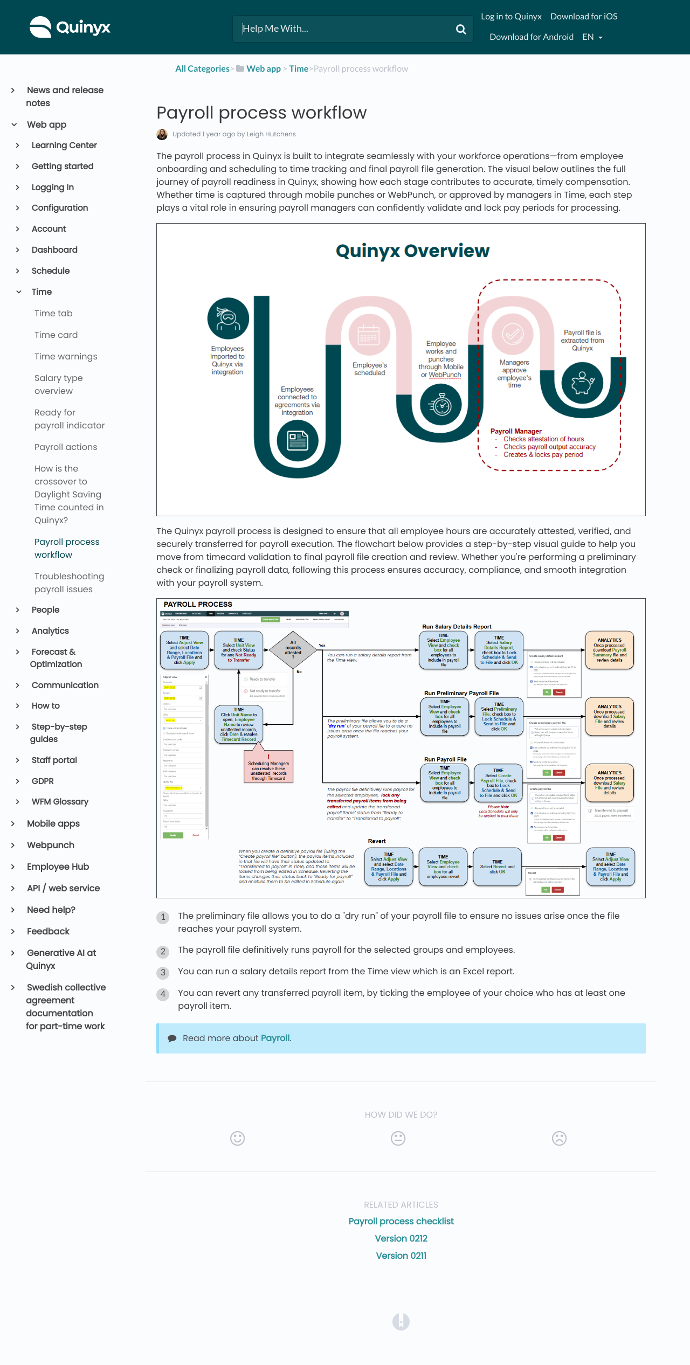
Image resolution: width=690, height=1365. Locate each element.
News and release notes (65, 96)
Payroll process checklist (401, 1221)
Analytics (49, 631)
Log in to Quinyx (511, 16)
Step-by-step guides (58, 733)
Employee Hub (57, 867)
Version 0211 (401, 1256)
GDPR (42, 781)
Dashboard (54, 250)
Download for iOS (583, 16)
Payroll (275, 1038)
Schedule (50, 271)
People (45, 610)
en (588, 37)
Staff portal (53, 760)
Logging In (52, 187)
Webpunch (50, 845)
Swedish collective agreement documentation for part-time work (66, 1007)
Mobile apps (53, 823)
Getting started (62, 166)
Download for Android (531, 37)
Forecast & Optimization (56, 658)
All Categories (202, 69)
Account (48, 229)
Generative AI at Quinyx (61, 959)
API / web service (63, 888)
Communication (64, 685)
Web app (46, 125)
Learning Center (63, 145)
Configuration (59, 208)
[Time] (298, 69)
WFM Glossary (59, 802)
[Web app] (257, 69)
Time (41, 292)
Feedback (47, 931)
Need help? (50, 910)
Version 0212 (401, 1238)
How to (45, 706)
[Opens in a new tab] (401, 1321)
